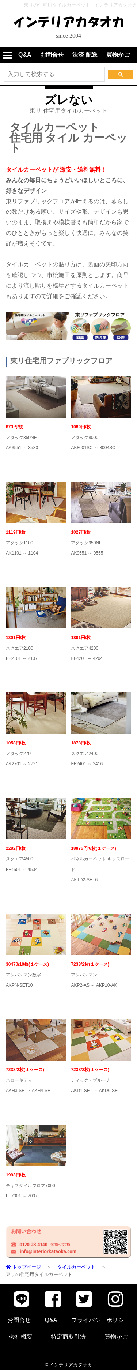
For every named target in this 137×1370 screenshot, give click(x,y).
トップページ (23, 1267)
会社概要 (21, 1336)
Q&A (24, 55)
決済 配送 (84, 55)
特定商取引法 (68, 1336)
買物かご (118, 55)
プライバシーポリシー (100, 1320)
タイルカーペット (76, 1267)
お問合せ (52, 55)
